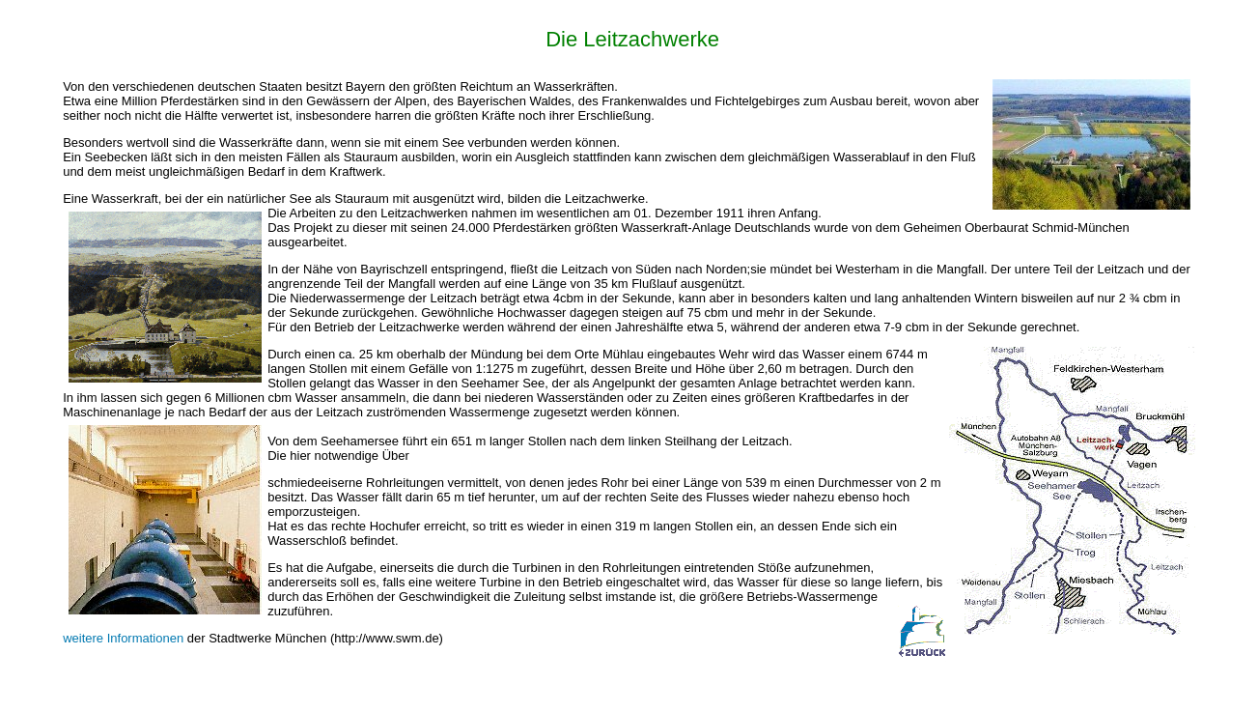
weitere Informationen (123, 638)
